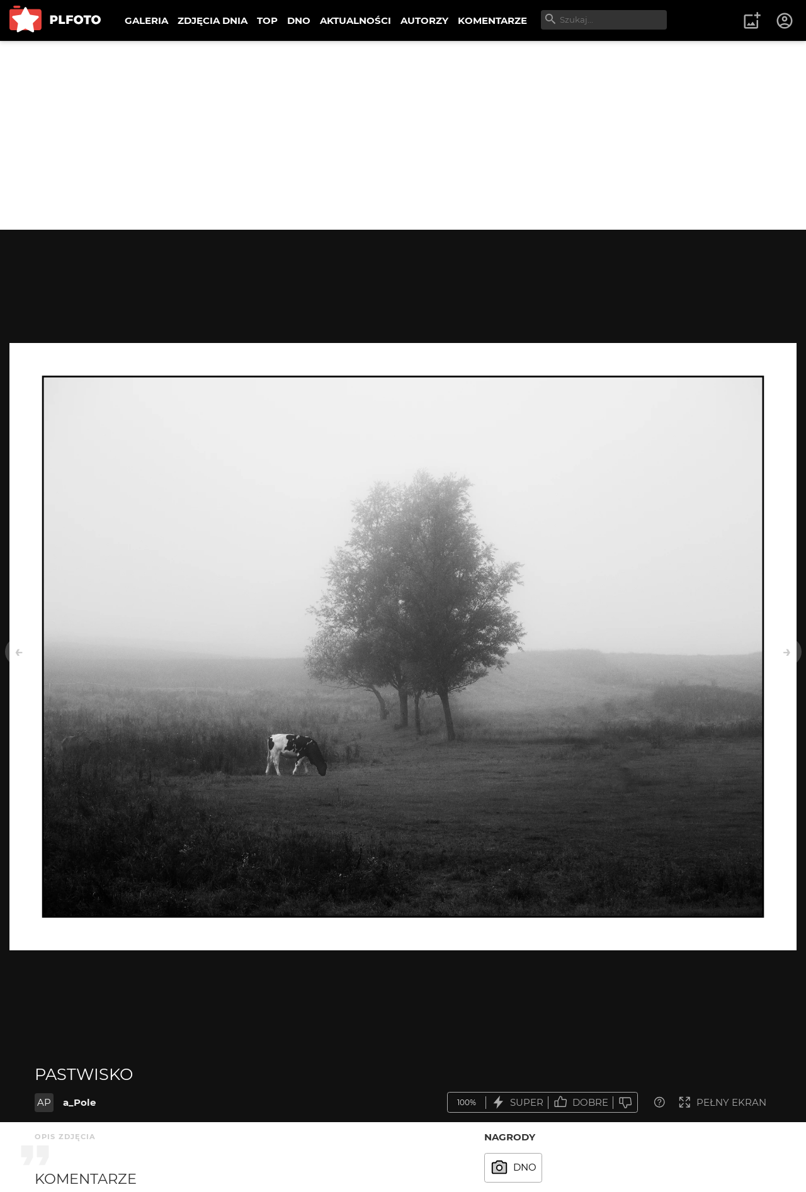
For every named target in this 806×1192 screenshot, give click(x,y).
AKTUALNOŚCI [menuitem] (355, 20)
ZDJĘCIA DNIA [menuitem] (212, 20)
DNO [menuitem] (298, 20)
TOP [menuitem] (267, 20)
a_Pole (79, 1102)
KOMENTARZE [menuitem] (492, 20)
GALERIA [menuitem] (146, 20)
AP (44, 1102)
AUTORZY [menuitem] (424, 20)
